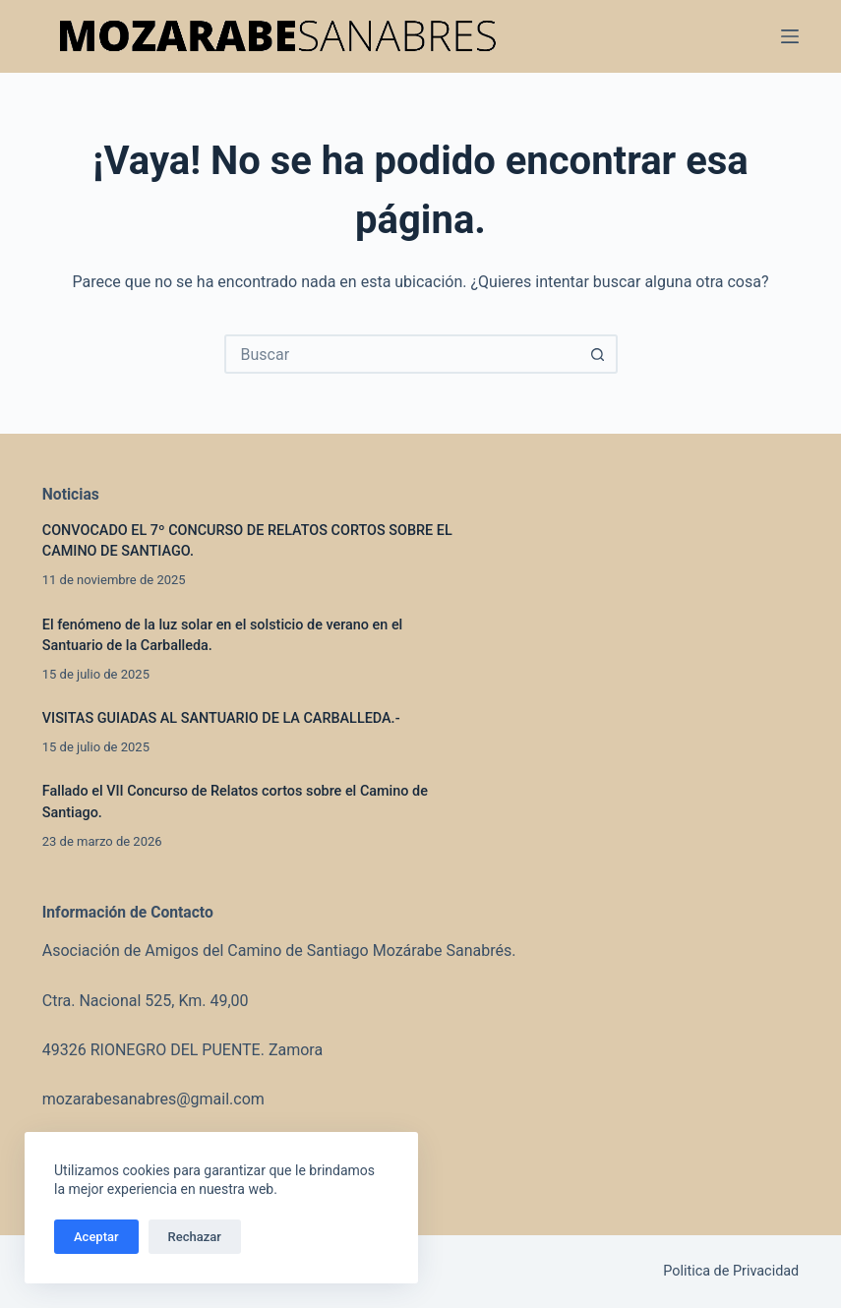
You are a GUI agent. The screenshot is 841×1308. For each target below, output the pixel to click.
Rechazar (194, 1236)
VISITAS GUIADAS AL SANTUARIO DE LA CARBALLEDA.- (224, 718)
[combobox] (403, 354)
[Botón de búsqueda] (598, 354)
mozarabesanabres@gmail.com (153, 1099)
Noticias (70, 494)
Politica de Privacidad (731, 1271)
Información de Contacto (127, 912)
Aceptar (96, 1236)
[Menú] (790, 36)
